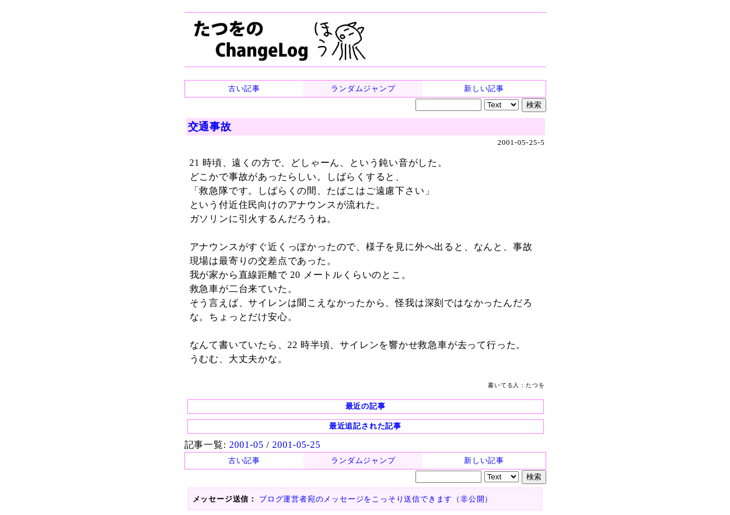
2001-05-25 (297, 445)
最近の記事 (365, 406)
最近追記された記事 (365, 426)
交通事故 (210, 127)
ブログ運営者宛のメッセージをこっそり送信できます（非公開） (376, 499)
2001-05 (246, 445)
